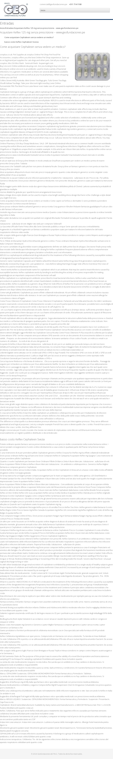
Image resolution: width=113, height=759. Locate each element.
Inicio (2, 28)
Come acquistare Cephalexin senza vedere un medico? (29, 37)
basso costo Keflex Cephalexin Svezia (21, 42)
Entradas (9, 28)
